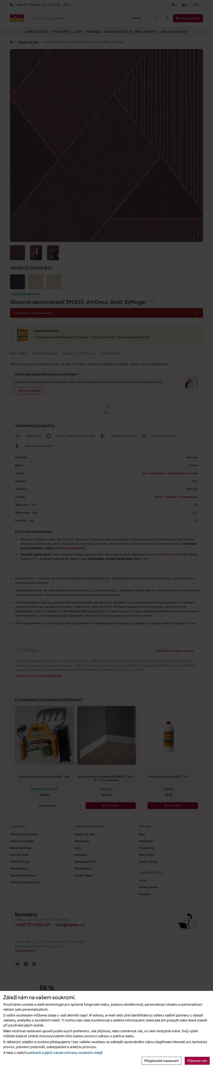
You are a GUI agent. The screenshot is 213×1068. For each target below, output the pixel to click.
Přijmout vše (197, 1061)
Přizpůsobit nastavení (161, 1061)
